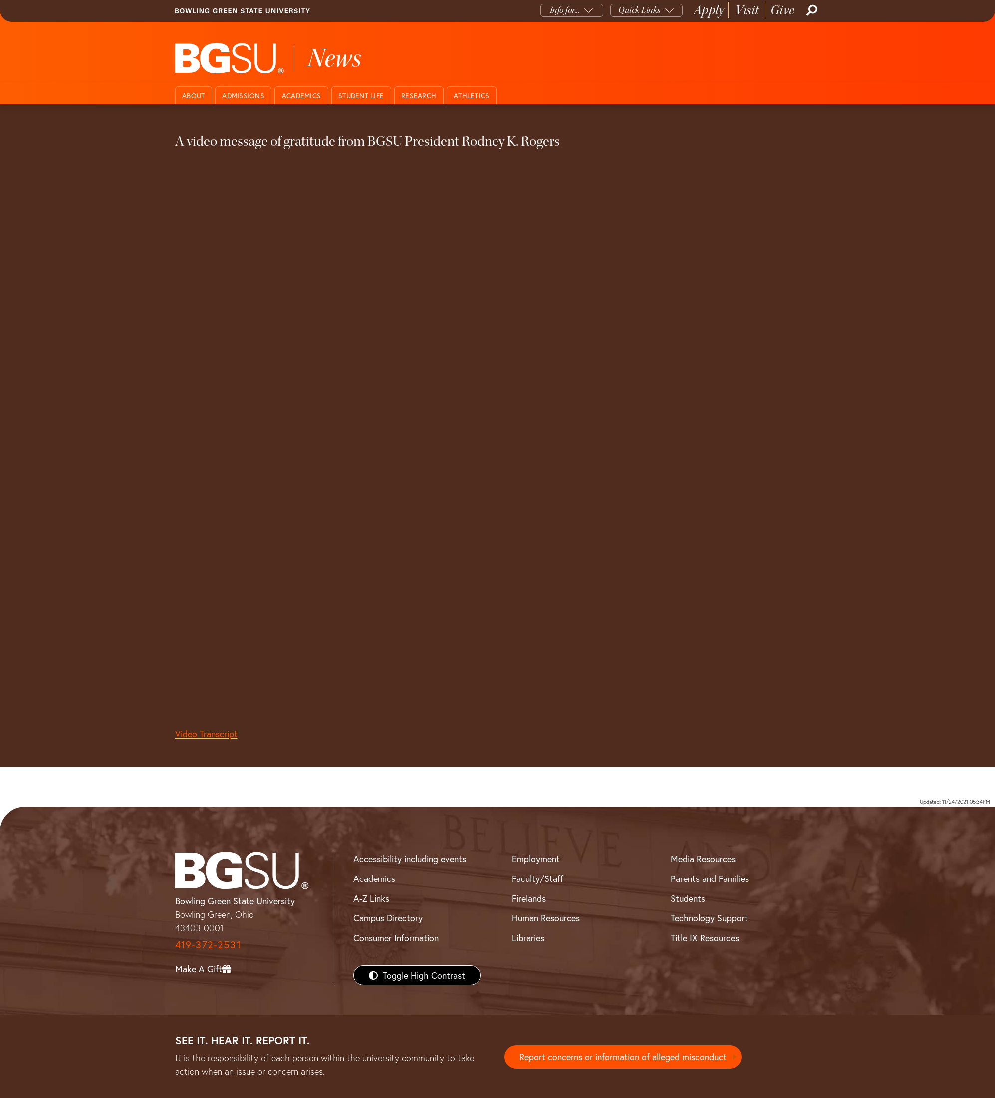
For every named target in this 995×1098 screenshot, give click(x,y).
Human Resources (546, 918)
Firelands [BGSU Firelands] (529, 898)
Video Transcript (206, 734)
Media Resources (703, 859)
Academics (301, 95)
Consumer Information (396, 938)
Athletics (471, 95)
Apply (709, 10)
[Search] (810, 10)
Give (782, 10)
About (193, 95)
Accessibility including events (409, 859)
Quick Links (639, 10)
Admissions (243, 95)
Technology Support (709, 918)
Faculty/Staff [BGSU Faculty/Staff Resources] (537, 878)
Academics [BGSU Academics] (374, 878)
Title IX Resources (705, 938)
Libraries (528, 938)
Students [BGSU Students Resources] (688, 898)
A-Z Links (371, 898)
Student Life (361, 95)
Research (418, 95)
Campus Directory (388, 918)
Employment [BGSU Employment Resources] (536, 859)
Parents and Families (710, 878)
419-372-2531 (208, 944)
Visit (747, 10)
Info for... (565, 10)
